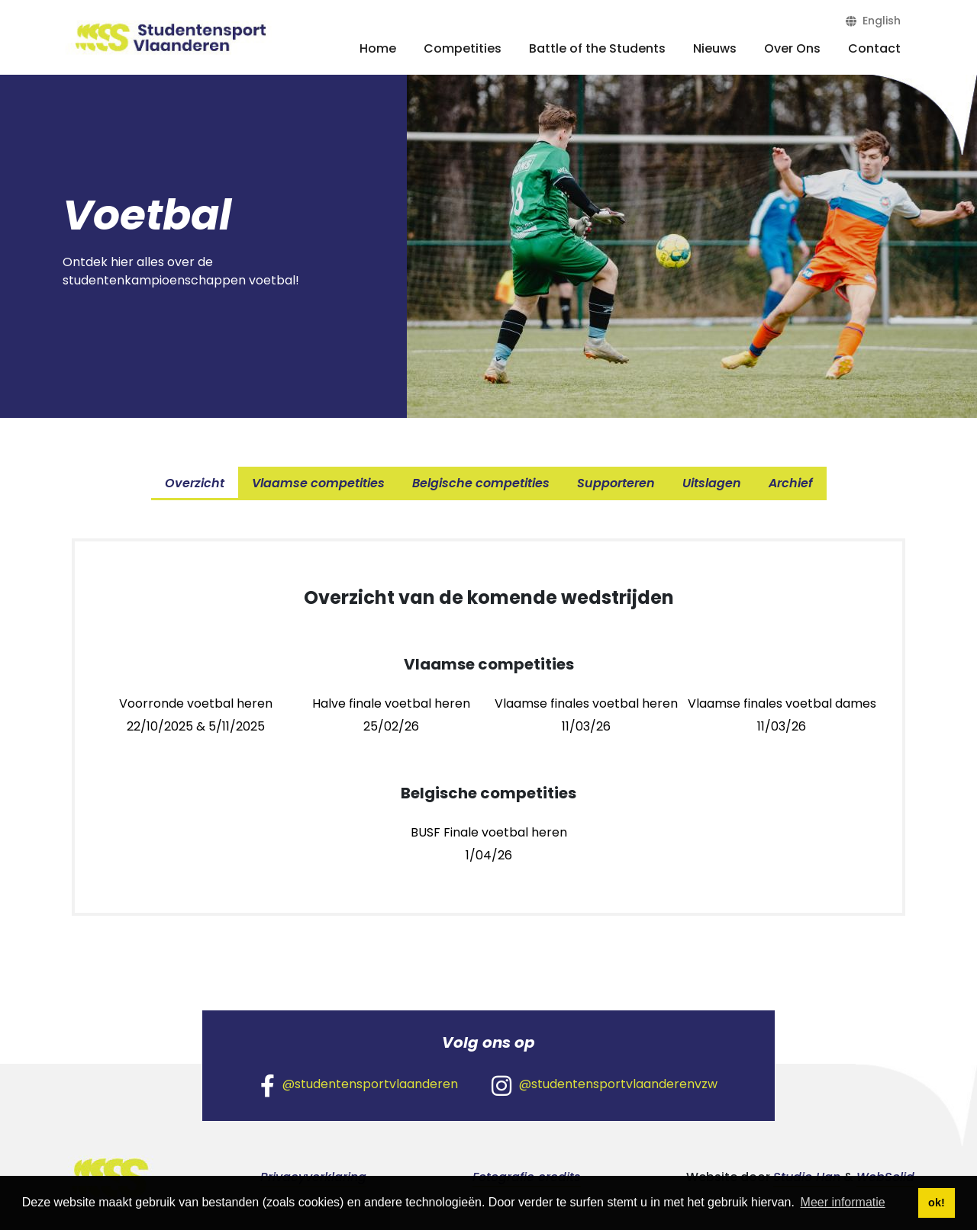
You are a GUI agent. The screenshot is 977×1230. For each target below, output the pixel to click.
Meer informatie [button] (843, 1202)
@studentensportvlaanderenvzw (604, 1085)
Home (378, 48)
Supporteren (616, 483)
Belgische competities (481, 483)
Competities (462, 48)
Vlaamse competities (318, 483)
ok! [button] (936, 1202)
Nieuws (715, 48)
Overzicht (194, 483)
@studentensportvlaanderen (359, 1085)
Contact (874, 48)
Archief (791, 483)
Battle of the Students (597, 48)
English (873, 20)
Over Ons (792, 48)
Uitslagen (711, 483)
